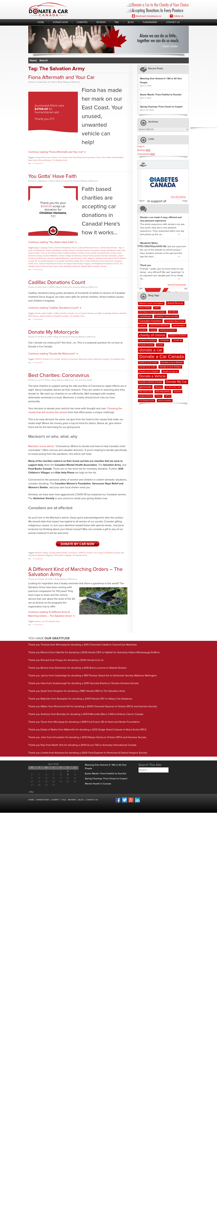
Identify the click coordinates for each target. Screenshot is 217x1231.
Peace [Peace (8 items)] (158, 396)
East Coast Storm (88, 157)
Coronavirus (72, 553)
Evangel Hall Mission (108, 250)
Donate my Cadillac (94, 313)
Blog (131, 22)
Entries (144, 150)
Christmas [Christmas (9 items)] (164, 340)
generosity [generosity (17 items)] (145, 387)
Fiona (98, 157)
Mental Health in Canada (98, 784)
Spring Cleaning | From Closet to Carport (161, 107)
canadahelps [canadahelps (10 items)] (145, 316)
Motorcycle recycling (101, 359)
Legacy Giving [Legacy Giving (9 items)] (145, 396)
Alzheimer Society (41, 553)
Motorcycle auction (86, 359)
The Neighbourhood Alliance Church (105, 264)
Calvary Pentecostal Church (88, 248)
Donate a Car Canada (59, 157)
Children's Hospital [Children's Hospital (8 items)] (147, 340)
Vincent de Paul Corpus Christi (51, 266)
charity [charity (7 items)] (153, 330)
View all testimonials (177, 285)
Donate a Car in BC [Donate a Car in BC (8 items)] (147, 367)
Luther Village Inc (88, 258)
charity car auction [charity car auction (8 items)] (168, 330)
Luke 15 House (75, 258)
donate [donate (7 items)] (160, 345)
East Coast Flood (75, 157)
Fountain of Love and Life (87, 253)
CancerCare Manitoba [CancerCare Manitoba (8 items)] (159, 326)
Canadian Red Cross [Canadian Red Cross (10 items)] (174, 321)
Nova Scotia (32, 160)
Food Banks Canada (112, 553)
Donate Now (60, 22)
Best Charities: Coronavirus (58, 375)
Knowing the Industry (70, 181)
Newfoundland (117, 157)
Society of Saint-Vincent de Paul (51, 264)
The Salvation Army (59, 160)
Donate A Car (48, 9)
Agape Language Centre (44, 248)
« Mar (31, 792)
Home (41, 22)
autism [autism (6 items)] (156, 308)
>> (179, 234)
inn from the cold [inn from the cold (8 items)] (173, 387)
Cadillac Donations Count (56, 282)
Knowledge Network (111, 313)
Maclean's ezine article (41, 446)
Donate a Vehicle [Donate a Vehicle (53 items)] (152, 376)
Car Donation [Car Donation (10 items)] (179, 326)
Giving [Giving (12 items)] (158, 387)
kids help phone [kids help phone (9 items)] (163, 392)
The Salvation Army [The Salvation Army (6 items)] (146, 400)
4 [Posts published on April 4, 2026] (67, 771)
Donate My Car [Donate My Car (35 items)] (176, 381)
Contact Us (173, 22)
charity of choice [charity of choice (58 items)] (152, 335)
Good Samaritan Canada (106, 253)
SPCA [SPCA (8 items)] (167, 396)
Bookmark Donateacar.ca (146, 16)
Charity (55, 800)
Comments (146, 154)
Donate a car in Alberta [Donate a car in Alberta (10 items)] (171, 363)
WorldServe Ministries (72, 266)
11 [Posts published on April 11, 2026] (68, 774)
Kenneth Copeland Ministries (58, 258)
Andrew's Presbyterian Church (65, 248)
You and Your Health (83, 380)
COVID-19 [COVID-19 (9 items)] (177, 340)
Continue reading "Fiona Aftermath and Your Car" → (57, 152)
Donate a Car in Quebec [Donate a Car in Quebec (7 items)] (149, 371)
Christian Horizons (69, 250)
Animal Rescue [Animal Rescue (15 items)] (175, 303)
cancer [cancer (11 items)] (142, 325)
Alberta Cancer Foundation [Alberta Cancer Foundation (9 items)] (151, 303)
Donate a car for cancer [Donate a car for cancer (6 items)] (148, 362)
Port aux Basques (45, 160)
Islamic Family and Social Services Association (100, 256)
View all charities (178, 197)
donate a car (39, 621)
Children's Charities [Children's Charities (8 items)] (177, 336)
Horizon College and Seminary (70, 256)
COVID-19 (38, 359)
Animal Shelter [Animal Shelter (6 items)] (144, 308)
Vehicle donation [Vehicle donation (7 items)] (164, 400)
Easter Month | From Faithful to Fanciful (160, 95)
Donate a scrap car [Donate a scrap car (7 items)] (170, 371)
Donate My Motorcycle (53, 332)
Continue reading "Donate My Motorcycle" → (53, 353)
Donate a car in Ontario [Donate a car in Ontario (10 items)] (170, 367)
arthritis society (40, 313)
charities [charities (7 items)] (142, 330)
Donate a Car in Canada (77, 313)
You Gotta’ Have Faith (52, 176)
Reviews (101, 22)
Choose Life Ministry (53, 250)
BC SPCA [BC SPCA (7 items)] (173, 312)
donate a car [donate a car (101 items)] (150, 350)
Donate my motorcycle (69, 359)
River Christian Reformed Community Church (97, 261)
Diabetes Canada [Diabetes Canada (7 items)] (146, 345)
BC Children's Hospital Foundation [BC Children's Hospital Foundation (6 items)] (152, 312)
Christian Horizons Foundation (88, 250)
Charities (82, 22)
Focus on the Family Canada (51, 253)
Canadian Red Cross (42, 157)
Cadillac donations (60, 313)
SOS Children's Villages (62, 555)
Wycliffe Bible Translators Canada (94, 266)
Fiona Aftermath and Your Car (61, 77)
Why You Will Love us (152, 246)
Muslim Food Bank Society (69, 261)
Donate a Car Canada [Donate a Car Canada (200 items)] (161, 356)
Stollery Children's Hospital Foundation (54, 316)
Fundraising (150, 22)
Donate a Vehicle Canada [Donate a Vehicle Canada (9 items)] (150, 382)
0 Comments (38, 163)
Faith (118, 250)
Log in (141, 146)
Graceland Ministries (50, 256)
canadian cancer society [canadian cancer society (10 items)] (166, 316)
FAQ (117, 22)
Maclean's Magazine (45, 555)
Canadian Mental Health (58, 553)
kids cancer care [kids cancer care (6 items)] (145, 392)
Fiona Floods (106, 157)
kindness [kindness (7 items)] (177, 392)
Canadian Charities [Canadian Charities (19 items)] (150, 321)
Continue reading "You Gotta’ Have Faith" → (52, 242)
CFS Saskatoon (39, 250)
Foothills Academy (70, 253)
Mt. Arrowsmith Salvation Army (46, 261)
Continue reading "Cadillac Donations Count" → (54, 308)
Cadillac (49, 313)
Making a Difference (71, 82)
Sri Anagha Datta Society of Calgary (77, 264)
